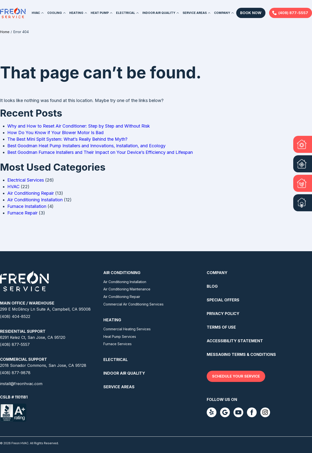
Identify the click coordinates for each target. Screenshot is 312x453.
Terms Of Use (221, 327)
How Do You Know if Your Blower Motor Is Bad (55, 132)
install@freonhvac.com (21, 383)
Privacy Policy (223, 313)
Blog (212, 286)
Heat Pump (100, 13)
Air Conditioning (121, 272)
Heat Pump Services (119, 336)
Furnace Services (117, 344)
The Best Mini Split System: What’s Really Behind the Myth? (67, 138)
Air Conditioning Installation (35, 199)
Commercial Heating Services (127, 329)
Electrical (125, 13)
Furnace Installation (26, 206)
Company (222, 13)
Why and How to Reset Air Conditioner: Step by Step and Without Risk (78, 125)
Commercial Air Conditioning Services (133, 304)
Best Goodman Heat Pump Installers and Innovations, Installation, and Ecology (86, 145)
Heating (76, 13)
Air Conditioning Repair (30, 192)
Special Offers (223, 300)
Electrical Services (25, 179)
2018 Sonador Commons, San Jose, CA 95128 (43, 365)
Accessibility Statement (235, 340)
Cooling (54, 13)
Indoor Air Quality (158, 13)
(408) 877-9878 (15, 372)
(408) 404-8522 (15, 316)
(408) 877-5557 (293, 12)
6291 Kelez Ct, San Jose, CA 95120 (32, 337)
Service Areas (195, 13)
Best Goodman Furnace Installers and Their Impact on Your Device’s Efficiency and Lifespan (100, 152)
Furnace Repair (22, 212)
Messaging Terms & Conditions (241, 354)
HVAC (36, 13)
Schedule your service (236, 376)
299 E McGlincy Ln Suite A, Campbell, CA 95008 (45, 308)
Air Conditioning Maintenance (126, 289)
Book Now (251, 12)
